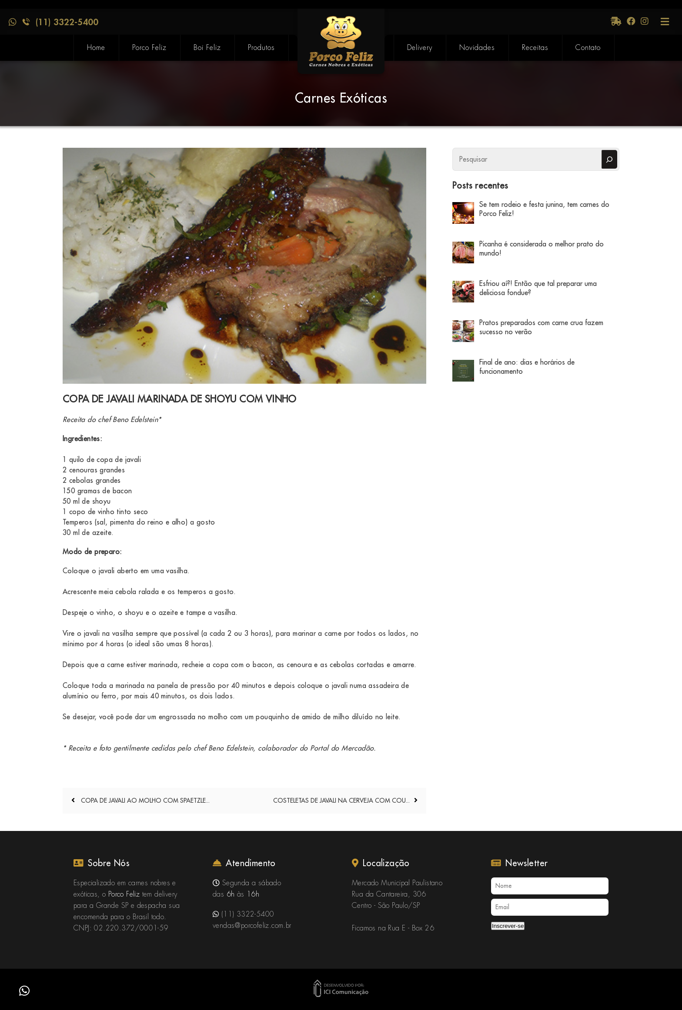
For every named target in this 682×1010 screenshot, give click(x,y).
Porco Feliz (149, 47)
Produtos (261, 47)
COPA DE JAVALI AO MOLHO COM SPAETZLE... (144, 800)
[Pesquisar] (609, 159)
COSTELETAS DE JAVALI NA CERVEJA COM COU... (341, 800)
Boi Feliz (207, 47)
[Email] (549, 907)
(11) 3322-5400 (67, 21)
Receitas (535, 47)
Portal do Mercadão (342, 748)
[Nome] (549, 885)
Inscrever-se (508, 926)
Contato (588, 47)
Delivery (419, 47)
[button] (24, 991)
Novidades (477, 47)
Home (96, 47)
